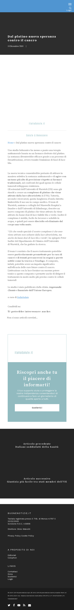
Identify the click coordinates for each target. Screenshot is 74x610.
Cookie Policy (27, 536)
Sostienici (37, 407)
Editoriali (12, 555)
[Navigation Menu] (69, 4)
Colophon (12, 558)
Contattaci (12, 571)
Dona (10, 574)
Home (11, 142)
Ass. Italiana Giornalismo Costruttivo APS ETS (32, 595)
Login (68, 10)
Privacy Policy (14, 536)
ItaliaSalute (23, 297)
